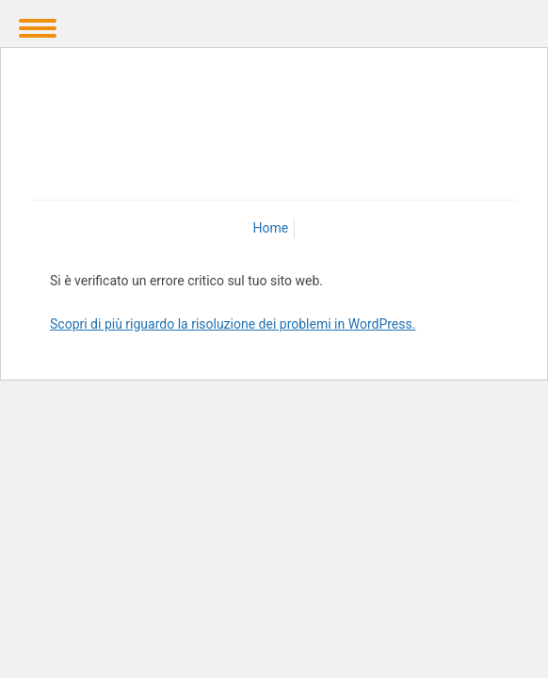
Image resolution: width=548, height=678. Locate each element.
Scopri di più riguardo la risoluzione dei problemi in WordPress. (232, 323)
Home (271, 227)
